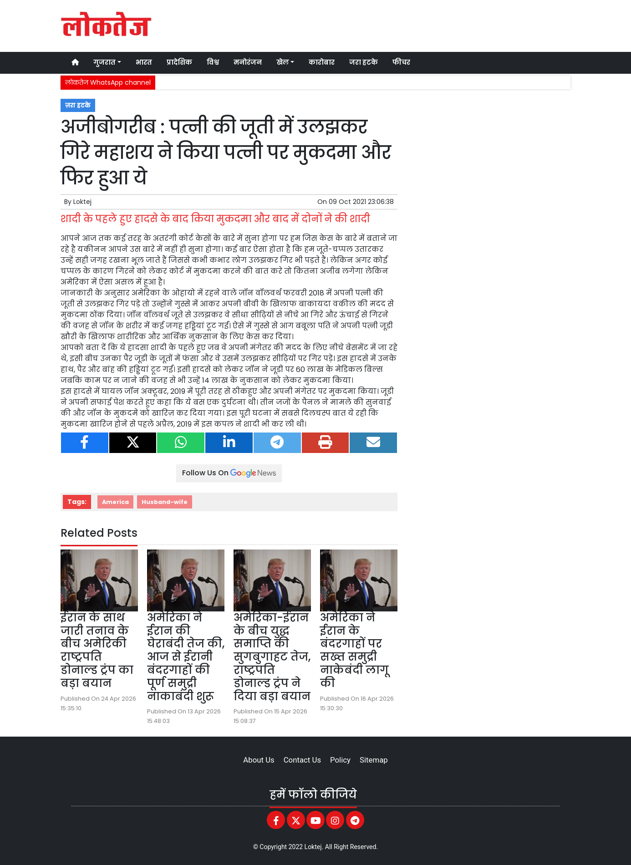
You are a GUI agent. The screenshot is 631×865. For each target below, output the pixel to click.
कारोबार (322, 62)
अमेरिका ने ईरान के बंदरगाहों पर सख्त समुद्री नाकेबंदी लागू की (354, 650)
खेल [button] (282, 62)
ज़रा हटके (78, 105)
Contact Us (302, 759)
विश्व (213, 62)
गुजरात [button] (104, 62)
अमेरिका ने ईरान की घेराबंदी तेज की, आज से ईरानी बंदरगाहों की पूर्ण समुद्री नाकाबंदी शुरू (185, 657)
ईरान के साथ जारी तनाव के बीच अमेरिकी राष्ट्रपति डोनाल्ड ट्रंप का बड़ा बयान (97, 650)
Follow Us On (229, 473)
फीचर (401, 62)
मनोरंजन (248, 62)
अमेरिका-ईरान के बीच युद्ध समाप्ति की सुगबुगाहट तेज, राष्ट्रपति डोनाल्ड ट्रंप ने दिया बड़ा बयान (272, 657)
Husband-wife (165, 502)
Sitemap (374, 759)
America (115, 502)
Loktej (82, 201)
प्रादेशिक (179, 62)
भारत (144, 62)
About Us (258, 759)
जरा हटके (363, 62)
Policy (340, 759)
